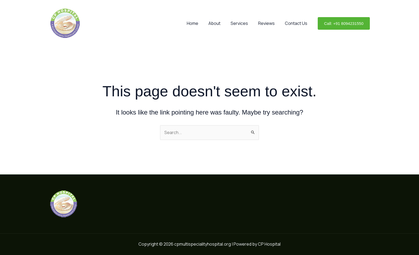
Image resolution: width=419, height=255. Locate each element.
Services (243, 23)
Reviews (269, 23)
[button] (344, 23)
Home (199, 23)
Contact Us (297, 23)
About (220, 23)
